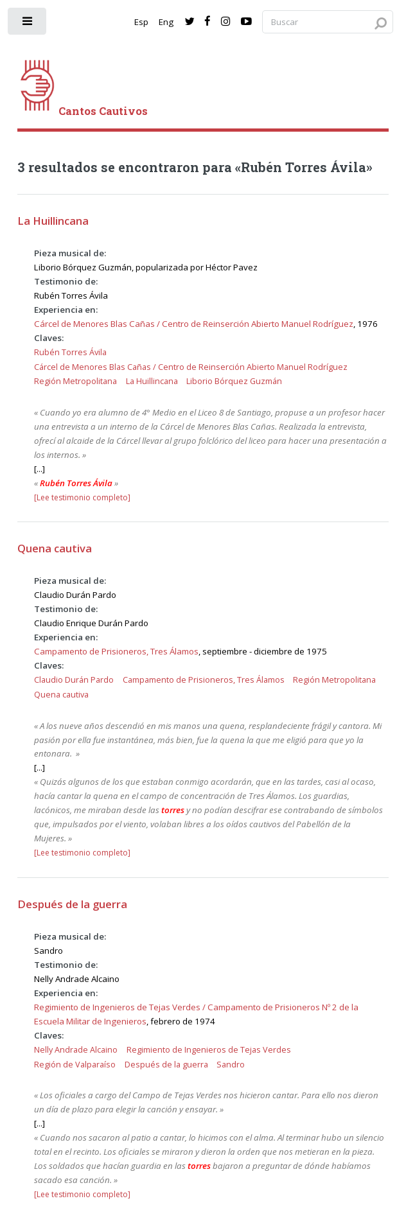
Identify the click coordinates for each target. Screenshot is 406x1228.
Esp (141, 22)
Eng (166, 22)
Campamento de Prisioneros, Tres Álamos (116, 651)
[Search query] (327, 22)
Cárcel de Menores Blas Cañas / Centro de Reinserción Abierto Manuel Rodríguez (193, 323)
